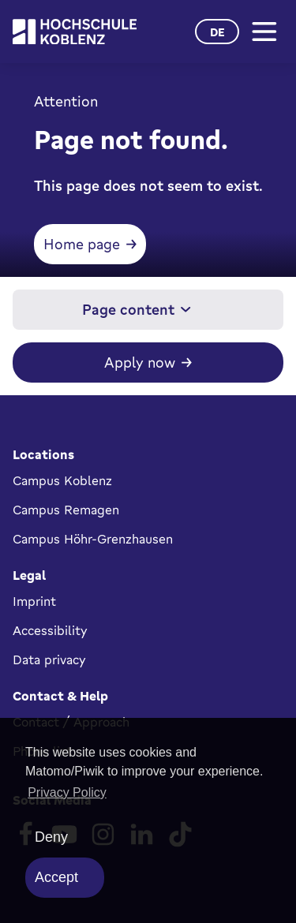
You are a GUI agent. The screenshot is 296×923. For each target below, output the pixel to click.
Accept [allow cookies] (56, 877)
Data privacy (49, 659)
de (217, 31)
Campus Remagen (66, 509)
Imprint (34, 601)
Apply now (139, 362)
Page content (136, 309)
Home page (81, 243)
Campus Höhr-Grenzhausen (93, 538)
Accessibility (50, 630)
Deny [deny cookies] (51, 837)
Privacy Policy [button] (67, 792)
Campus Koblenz (62, 480)
